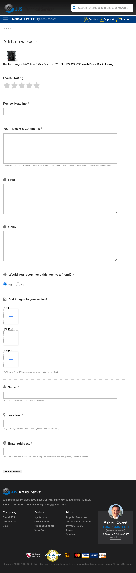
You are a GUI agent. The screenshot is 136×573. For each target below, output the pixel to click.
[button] (6, 85)
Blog (5, 525)
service (91, 19)
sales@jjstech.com (55, 504)
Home (6, 28)
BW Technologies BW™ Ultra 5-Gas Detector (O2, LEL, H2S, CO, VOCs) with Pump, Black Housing (58, 64)
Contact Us (9, 521)
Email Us (115, 537)
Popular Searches (76, 517)
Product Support (44, 525)
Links (69, 530)
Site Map (71, 534)
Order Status (41, 521)
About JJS (9, 517)
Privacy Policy (74, 525)
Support (107, 19)
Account (123, 19)
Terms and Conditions (79, 521)
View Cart (40, 530)
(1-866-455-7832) (47, 19)
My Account (41, 517)
